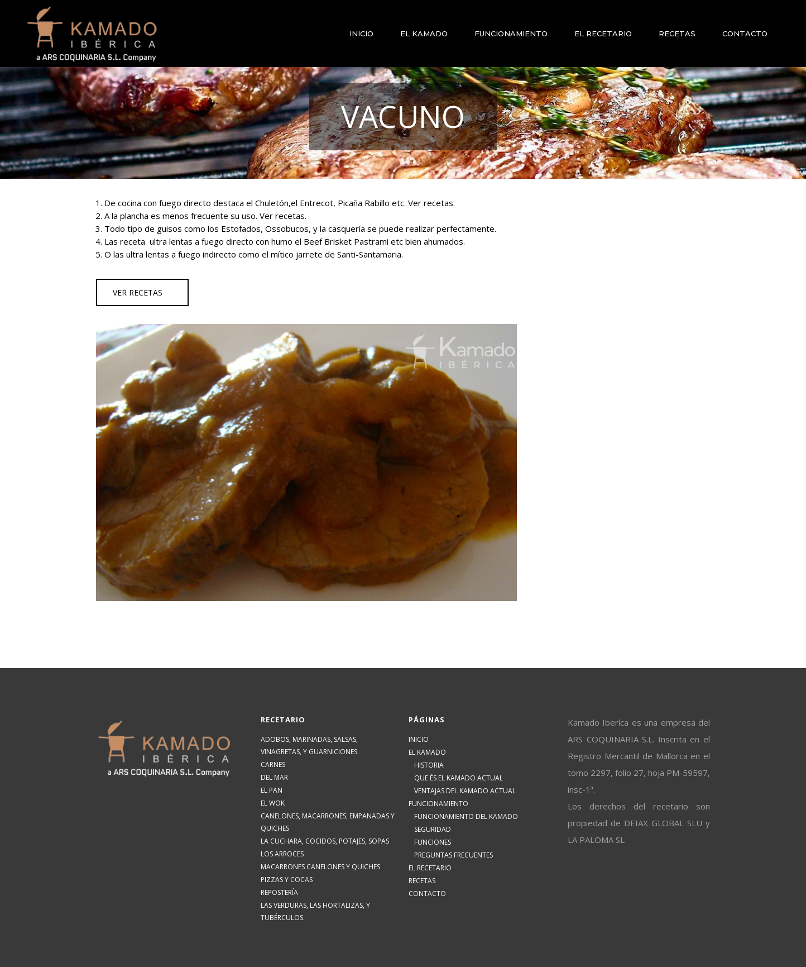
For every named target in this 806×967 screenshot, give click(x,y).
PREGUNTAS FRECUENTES (453, 855)
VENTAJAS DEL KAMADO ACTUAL (465, 790)
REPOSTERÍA (279, 892)
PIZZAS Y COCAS (287, 879)
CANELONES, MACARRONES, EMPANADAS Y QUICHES (328, 822)
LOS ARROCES (282, 854)
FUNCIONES (432, 842)
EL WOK (273, 803)
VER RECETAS (137, 292)
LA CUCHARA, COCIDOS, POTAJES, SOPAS (325, 841)
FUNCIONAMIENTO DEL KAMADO (466, 816)
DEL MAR (274, 777)
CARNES (273, 764)
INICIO (419, 739)
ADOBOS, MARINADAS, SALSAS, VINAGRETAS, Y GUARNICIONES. (310, 745)
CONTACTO (427, 893)
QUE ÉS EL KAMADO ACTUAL (458, 778)
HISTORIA (429, 765)
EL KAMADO (427, 752)
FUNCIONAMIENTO (438, 803)
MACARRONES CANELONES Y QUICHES (320, 866)
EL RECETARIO (430, 868)
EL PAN (271, 790)
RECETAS (422, 880)
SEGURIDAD (432, 829)
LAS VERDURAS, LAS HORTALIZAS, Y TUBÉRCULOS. (315, 911)
